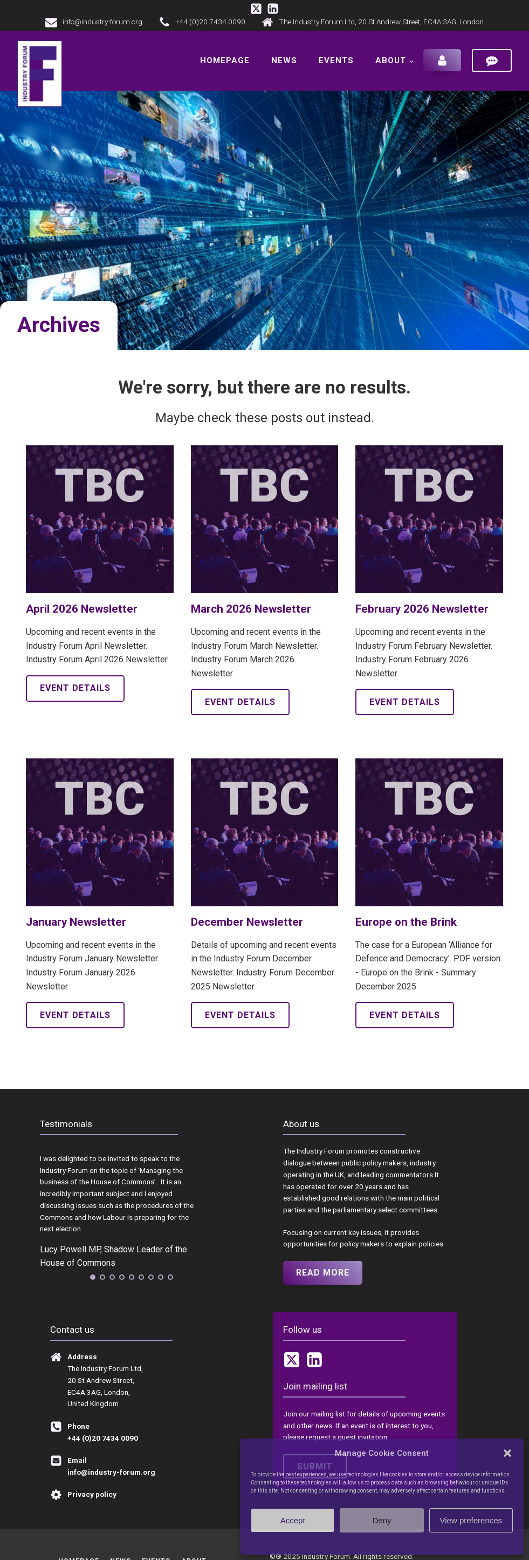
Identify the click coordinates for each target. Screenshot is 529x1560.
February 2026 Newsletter (422, 608)
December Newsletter (247, 921)
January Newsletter (76, 921)
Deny (381, 1520)
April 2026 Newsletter (82, 608)
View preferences (471, 1520)
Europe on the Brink (406, 921)
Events (336, 60)
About (390, 60)
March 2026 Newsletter (251, 608)
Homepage (225, 60)
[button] (507, 1453)
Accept (292, 1520)
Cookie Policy (360, 1542)
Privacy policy (403, 1542)
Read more (322, 1272)
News (284, 60)
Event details (75, 688)
